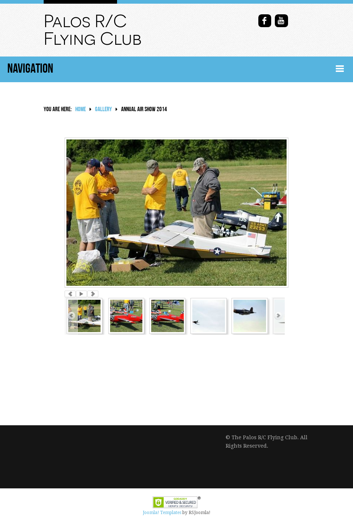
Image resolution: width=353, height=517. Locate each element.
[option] (176, 213)
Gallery (103, 109)
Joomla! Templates (162, 512)
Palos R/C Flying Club (93, 30)
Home (80, 109)
